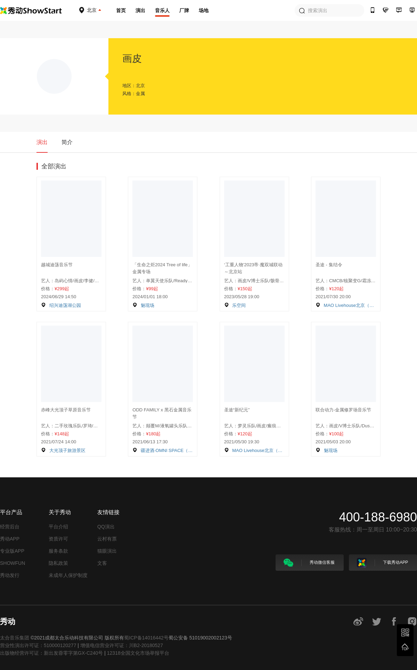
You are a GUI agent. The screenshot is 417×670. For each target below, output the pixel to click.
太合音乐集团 (14, 637)
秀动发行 (9, 575)
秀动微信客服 (309, 563)
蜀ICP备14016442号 (146, 637)
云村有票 (107, 539)
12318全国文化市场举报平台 (138, 653)
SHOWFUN (12, 563)
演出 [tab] (42, 142)
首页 (121, 10)
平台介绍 (58, 526)
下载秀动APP (382, 563)
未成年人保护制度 (68, 575)
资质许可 (58, 539)
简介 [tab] (67, 142)
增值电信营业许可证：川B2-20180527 (121, 645)
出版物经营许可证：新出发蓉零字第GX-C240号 (51, 653)
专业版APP (12, 551)
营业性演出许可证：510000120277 (38, 645)
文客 (102, 563)
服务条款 (58, 551)
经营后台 (9, 526)
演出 (140, 10)
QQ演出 (106, 526)
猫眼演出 (107, 551)
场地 (203, 10)
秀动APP (9, 539)
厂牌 (184, 10)
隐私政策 (58, 563)
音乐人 (162, 10)
